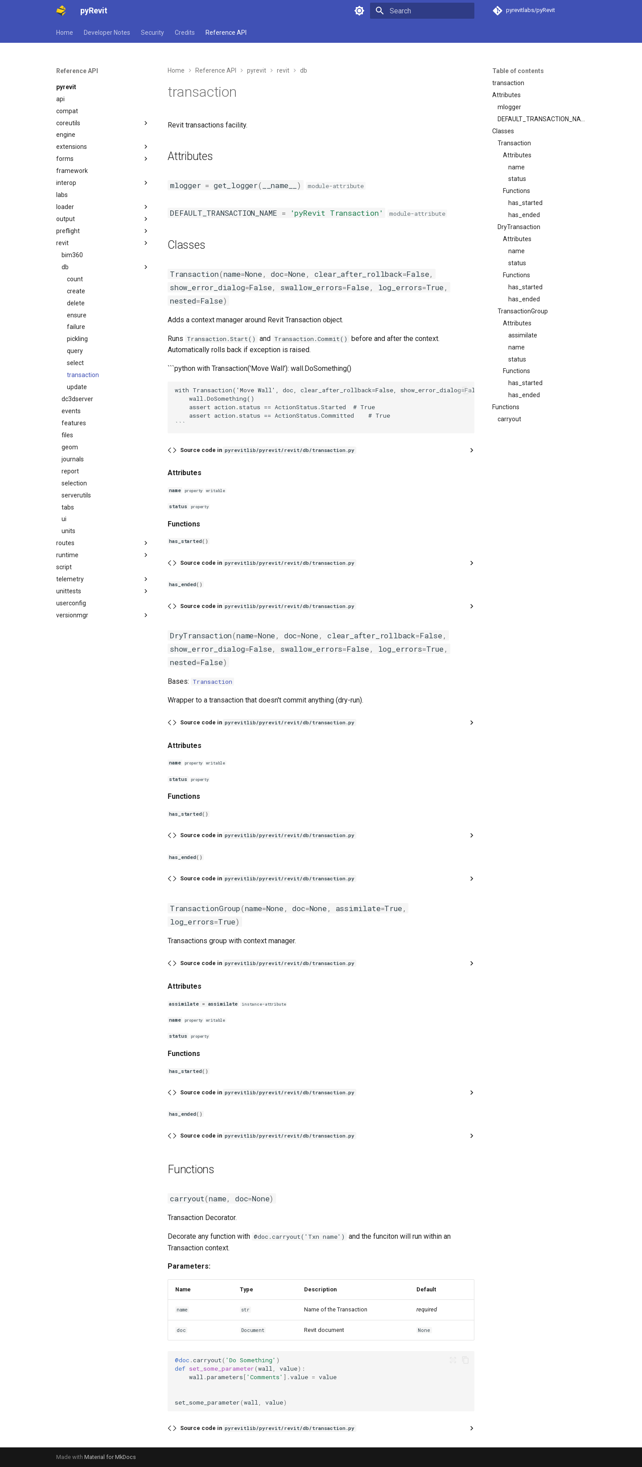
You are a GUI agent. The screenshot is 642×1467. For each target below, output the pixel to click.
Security (152, 32)
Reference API (226, 32)
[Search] (422, 11)
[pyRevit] (61, 11)
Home (64, 32)
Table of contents (518, 70)
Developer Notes (107, 32)
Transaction (212, 682)
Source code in (268, 450)
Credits (185, 32)
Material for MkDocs (110, 1457)
